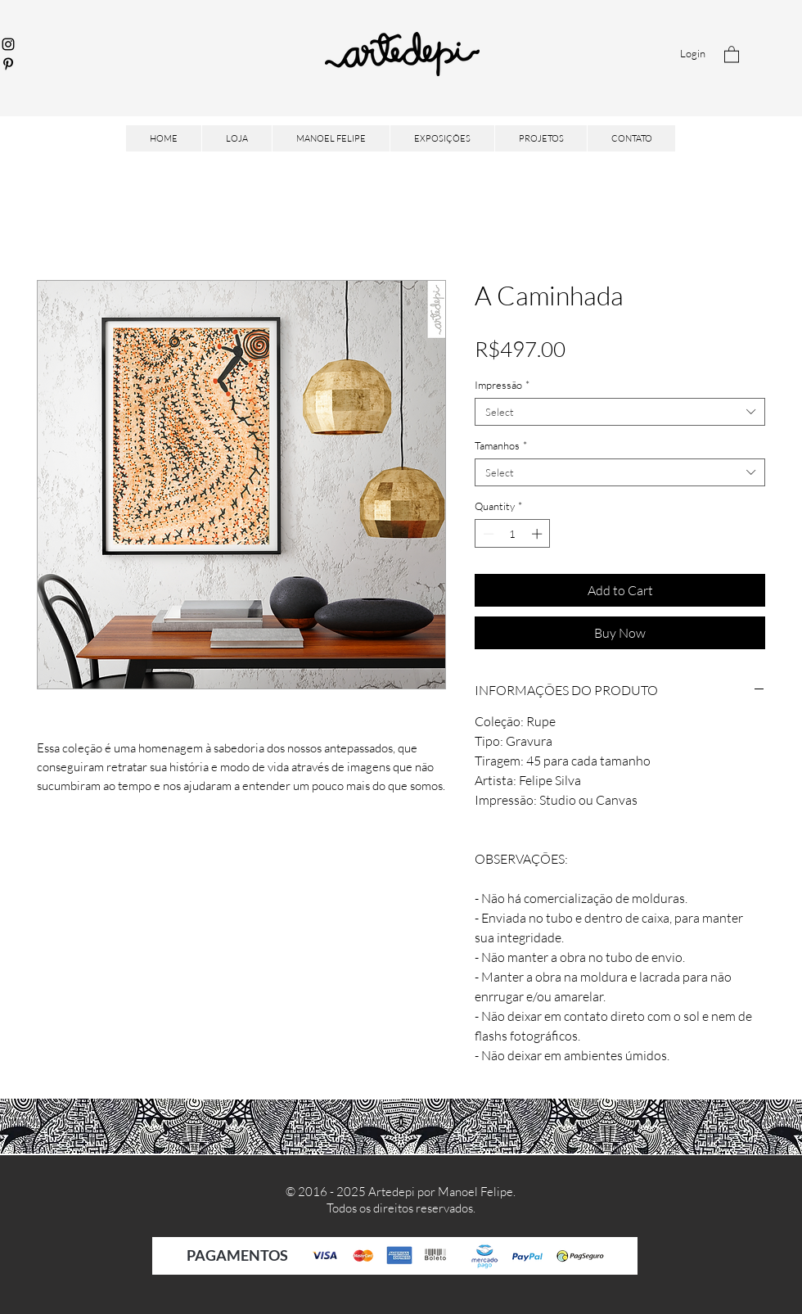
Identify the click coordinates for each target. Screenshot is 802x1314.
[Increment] (538, 534)
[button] (731, 53)
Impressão (502, 384)
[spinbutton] (513, 534)
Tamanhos (501, 445)
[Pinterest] (8, 64)
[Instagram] (8, 44)
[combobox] (620, 412)
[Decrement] (487, 534)
